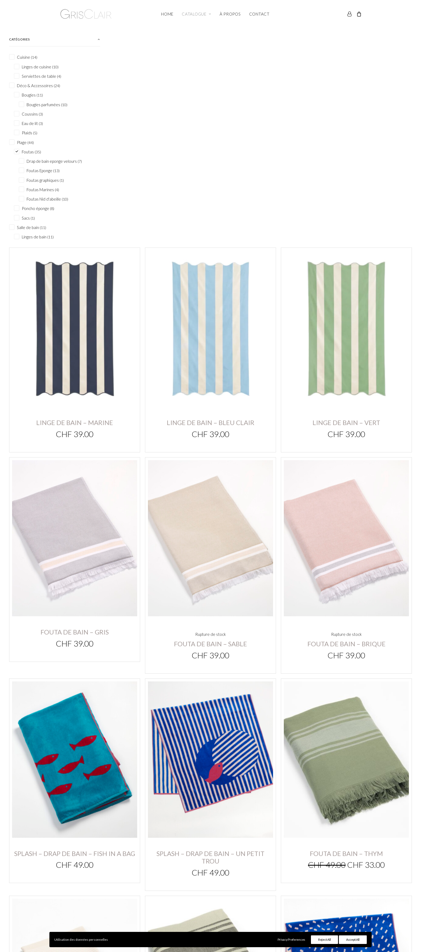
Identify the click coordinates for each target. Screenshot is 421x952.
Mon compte (172, 880)
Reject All (324, 940)
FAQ (275, 894)
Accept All (353, 940)
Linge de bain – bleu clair (261, 170)
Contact (259, 14)
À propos (230, 14)
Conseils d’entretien (290, 887)
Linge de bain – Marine (158, 170)
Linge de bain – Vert (363, 170)
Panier (166, 887)
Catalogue (196, 14)
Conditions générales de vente (300, 880)
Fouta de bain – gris (159, 323)
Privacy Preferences (291, 940)
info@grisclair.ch (65, 881)
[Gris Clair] (86, 14)
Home (167, 14)
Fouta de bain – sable (260, 329)
